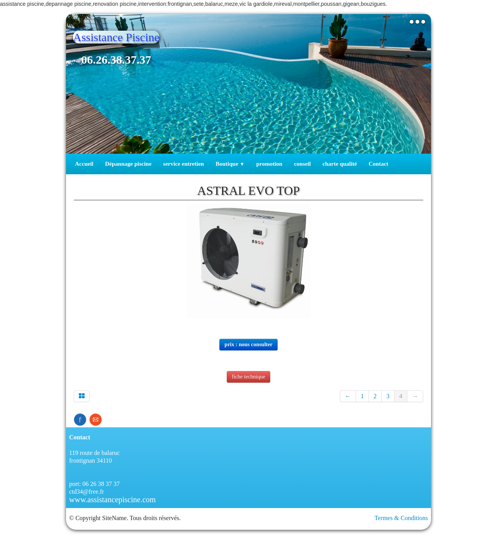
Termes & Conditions (401, 518)
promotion (269, 164)
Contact (378, 164)
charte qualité (340, 164)
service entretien (183, 164)
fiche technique (248, 377)
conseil (302, 164)
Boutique (230, 164)
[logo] (119, 55)
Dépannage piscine (128, 164)
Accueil (84, 164)
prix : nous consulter (248, 344)
